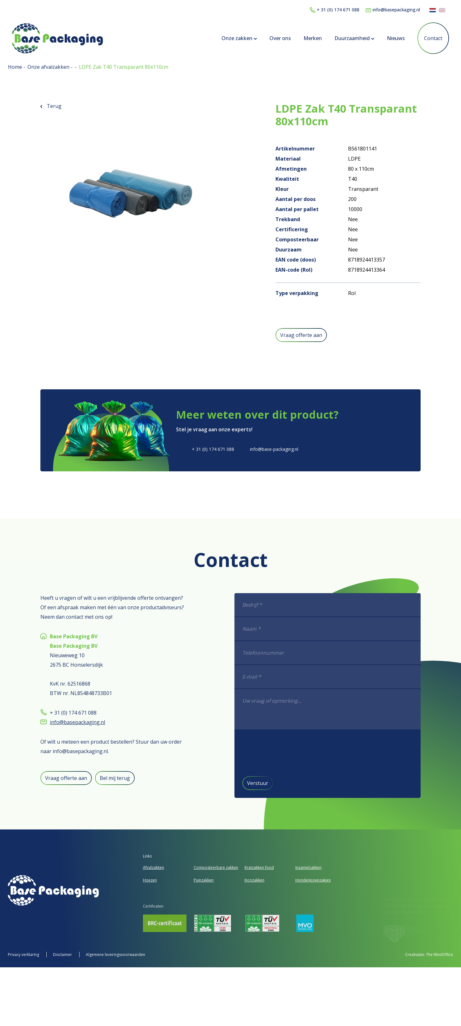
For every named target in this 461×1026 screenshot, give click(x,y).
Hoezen (150, 880)
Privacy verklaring (24, 954)
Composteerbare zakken (216, 867)
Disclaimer (63, 954)
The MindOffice (439, 954)
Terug (51, 106)
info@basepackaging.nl (393, 9)
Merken (309, 38)
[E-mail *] (355, 677)
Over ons (276, 38)
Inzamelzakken (308, 867)
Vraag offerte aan (301, 335)
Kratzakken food (259, 867)
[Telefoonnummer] (355, 653)
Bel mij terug (88, 778)
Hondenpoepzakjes (313, 880)
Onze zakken (235, 38)
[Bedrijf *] (355, 605)
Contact (429, 38)
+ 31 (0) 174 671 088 (334, 9)
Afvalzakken (153, 867)
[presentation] (320, 752)
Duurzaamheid (350, 38)
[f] (355, 709)
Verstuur (284, 783)
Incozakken (254, 880)
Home (15, 66)
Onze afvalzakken (49, 66)
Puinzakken (204, 880)
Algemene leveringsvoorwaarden (115, 954)
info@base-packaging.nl (274, 449)
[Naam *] (355, 629)
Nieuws (392, 38)
